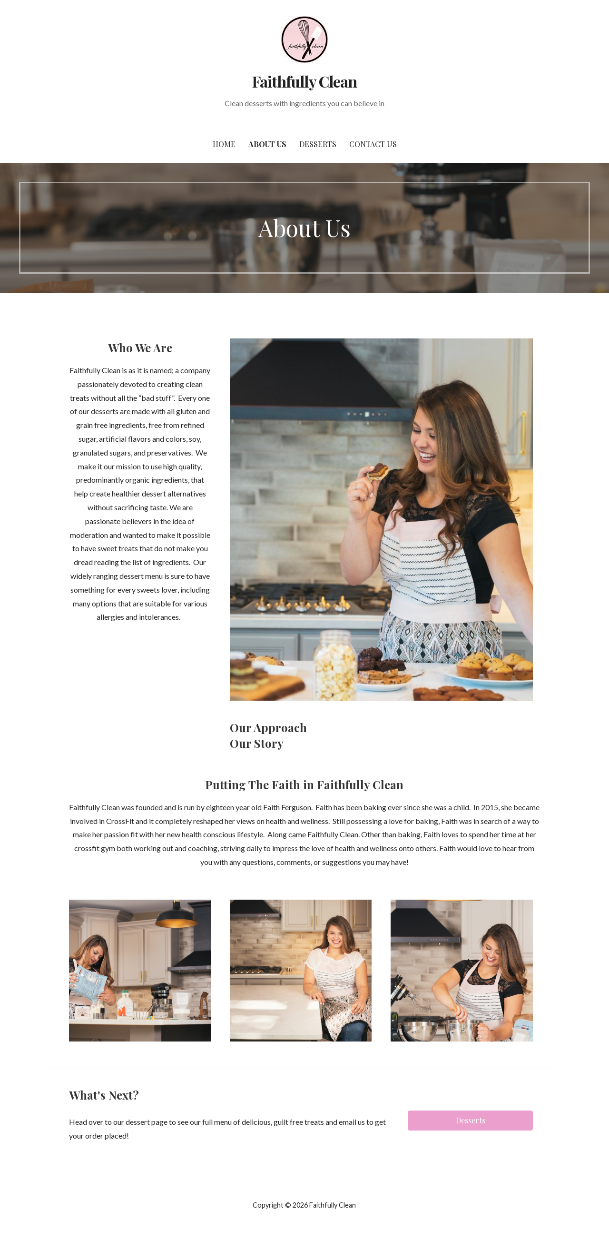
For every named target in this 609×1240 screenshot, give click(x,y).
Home (224, 144)
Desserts (317, 144)
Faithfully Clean (304, 81)
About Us (267, 144)
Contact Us (373, 144)
